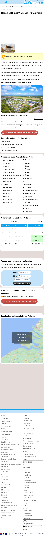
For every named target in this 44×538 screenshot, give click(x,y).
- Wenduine (26, 518)
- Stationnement (28, 454)
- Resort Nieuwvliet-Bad (8, 459)
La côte (25, 508)
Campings (4, 437)
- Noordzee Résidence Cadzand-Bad (8, 455)
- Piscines (26, 418)
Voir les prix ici (19, 133)
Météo (3, 429)
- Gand (25, 505)
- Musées (4, 487)
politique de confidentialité (26, 533)
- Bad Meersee (5, 442)
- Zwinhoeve (5, 472)
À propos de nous (28, 524)
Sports (25, 416)
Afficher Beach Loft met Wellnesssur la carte (22, 337)
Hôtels (3, 474)
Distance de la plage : (32, 200)
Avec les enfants (6, 426)
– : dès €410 (18, 297)
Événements (27, 446)
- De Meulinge (5, 447)
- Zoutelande (27, 475)
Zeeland (25, 465)
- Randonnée (27, 423)
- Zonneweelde (5, 469)
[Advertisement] (22, 254)
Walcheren (26, 467)
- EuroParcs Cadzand (7, 450)
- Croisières (4, 500)
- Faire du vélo (27, 421)
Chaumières (5, 439)
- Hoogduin (4, 452)
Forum (25, 459)
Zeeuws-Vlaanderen (29, 483)
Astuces (3, 424)
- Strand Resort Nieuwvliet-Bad (11, 464)
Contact (25, 529)
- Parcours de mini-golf (8, 510)
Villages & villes (6, 515)
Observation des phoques (31, 441)
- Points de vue (5, 495)
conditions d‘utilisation (15, 533)
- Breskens (26, 488)
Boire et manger (28, 443)
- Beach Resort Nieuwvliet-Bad (10, 444)
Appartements (5, 434)
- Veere (25, 470)
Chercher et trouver (22, 283)
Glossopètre (27, 438)
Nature (3, 518)
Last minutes (5, 477)
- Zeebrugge (27, 513)
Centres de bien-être (7, 513)
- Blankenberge (28, 516)
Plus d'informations (11, 150)
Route (25, 452)
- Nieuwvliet (26, 485)
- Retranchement (28, 495)
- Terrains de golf (28, 428)
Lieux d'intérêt (5, 485)
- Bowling (4, 508)
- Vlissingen (26, 477)
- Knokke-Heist (27, 510)
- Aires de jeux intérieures (9, 505)
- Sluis (25, 490)
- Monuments (5, 490)
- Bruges (25, 503)
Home (3, 416)
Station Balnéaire (6, 421)
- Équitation (26, 426)
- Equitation (26, 436)
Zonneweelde (38, 119)
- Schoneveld (5, 461)
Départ (15, 276)
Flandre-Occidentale (29, 500)
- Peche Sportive (28, 433)
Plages (3, 482)
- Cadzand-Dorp (28, 493)
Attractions (4, 497)
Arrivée (15, 272)
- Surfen (25, 431)
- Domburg (26, 472)
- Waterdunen (5, 467)
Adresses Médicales (29, 457)
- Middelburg (27, 480)
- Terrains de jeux (6, 503)
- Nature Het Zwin (28, 498)
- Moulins (4, 492)
